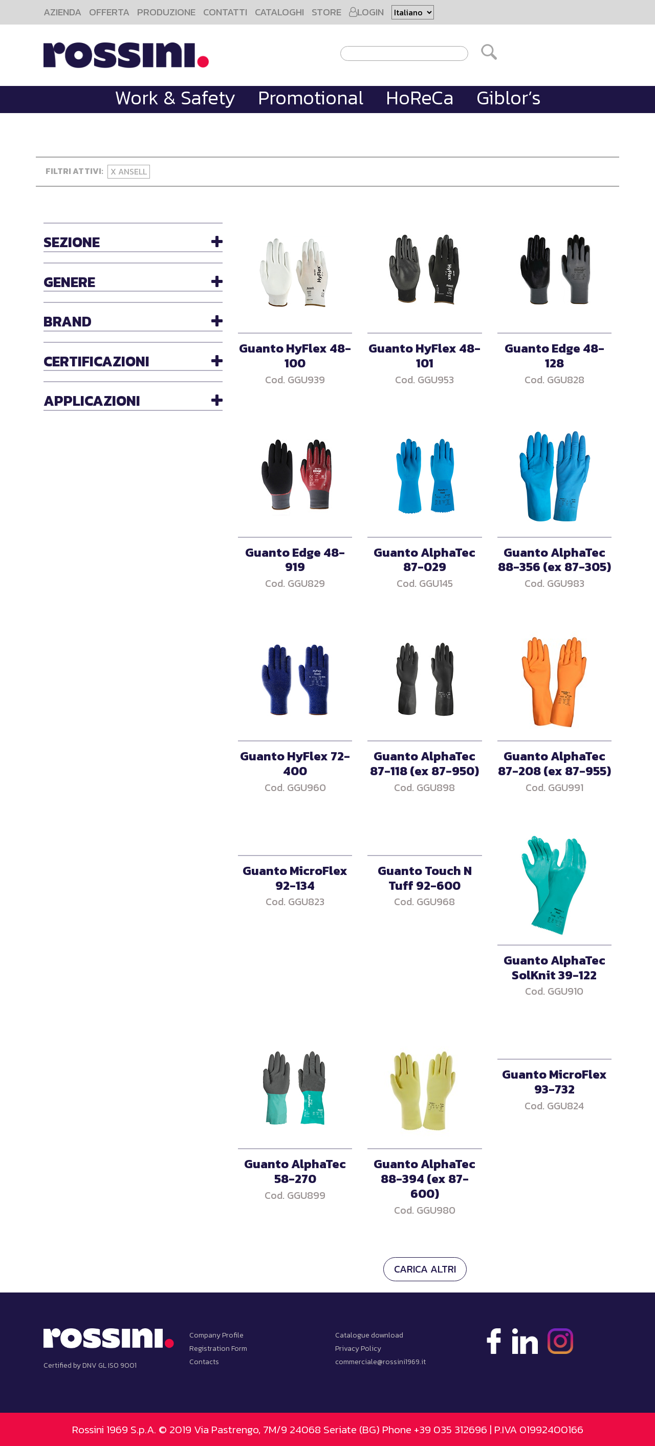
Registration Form (218, 1348)
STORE (326, 12)
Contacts (204, 1361)
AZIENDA (62, 12)
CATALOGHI (279, 12)
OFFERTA (109, 12)
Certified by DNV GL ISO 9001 (90, 1365)
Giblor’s (508, 97)
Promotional (310, 97)
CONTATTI (225, 12)
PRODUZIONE (166, 12)
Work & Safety (175, 97)
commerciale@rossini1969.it (380, 1361)
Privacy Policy (358, 1348)
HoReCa (420, 97)
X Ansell (129, 171)
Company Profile (216, 1335)
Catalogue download (369, 1335)
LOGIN (366, 12)
